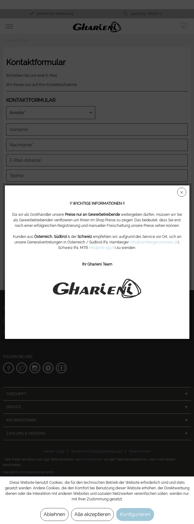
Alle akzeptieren (92, 514)
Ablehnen (54, 514)
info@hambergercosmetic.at (154, 242)
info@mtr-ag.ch (102, 248)
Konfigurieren (135, 514)
